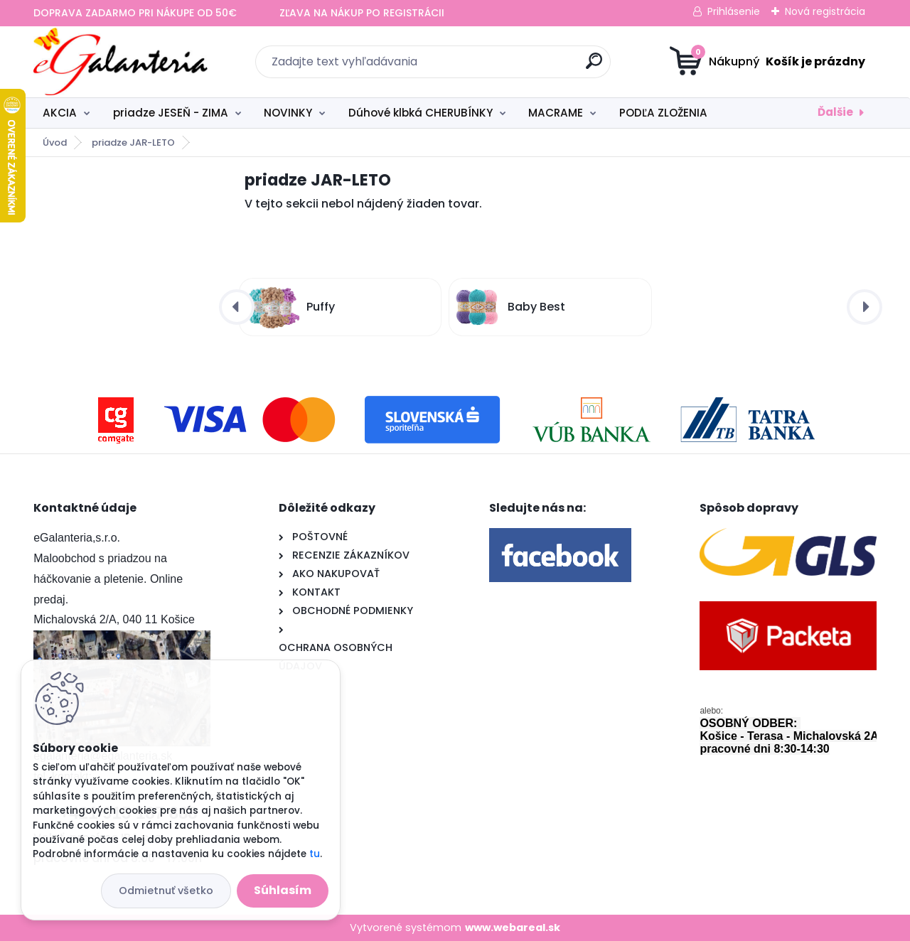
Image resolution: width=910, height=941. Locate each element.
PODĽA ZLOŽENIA (663, 112)
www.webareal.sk (512, 927)
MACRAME (555, 112)
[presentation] (237, 307)
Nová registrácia (825, 11)
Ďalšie (835, 111)
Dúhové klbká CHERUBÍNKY (420, 112)
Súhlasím (282, 890)
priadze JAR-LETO (133, 142)
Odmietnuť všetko (166, 890)
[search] (594, 66)
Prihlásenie (733, 11)
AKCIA (60, 112)
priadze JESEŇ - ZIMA (170, 112)
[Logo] (120, 61)
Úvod (55, 142)
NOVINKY (288, 112)
